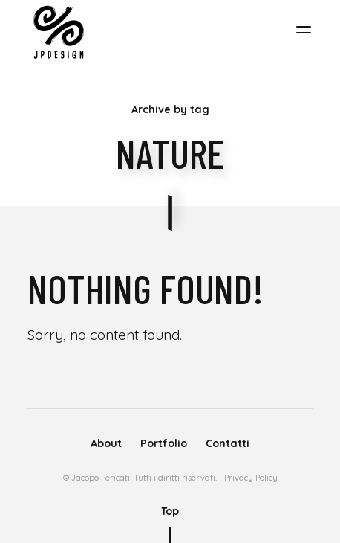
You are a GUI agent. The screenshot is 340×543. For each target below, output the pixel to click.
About (106, 443)
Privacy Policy (251, 477)
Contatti (227, 443)
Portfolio (163, 443)
